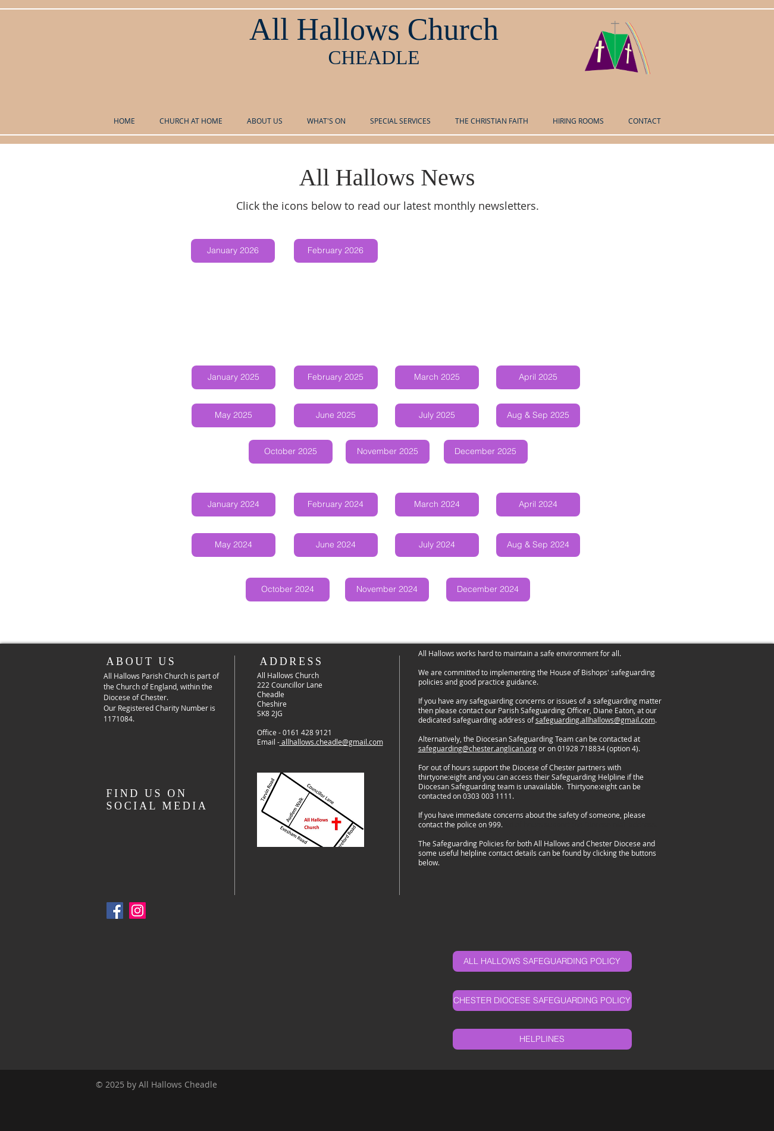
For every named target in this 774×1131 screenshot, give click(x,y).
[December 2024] (488, 589)
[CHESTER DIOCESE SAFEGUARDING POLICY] (542, 1000)
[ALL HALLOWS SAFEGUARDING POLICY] (542, 961)
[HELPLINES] (542, 1039)
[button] (265, 120)
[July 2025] (437, 415)
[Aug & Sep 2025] (538, 415)
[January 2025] (233, 377)
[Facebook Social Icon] (114, 910)
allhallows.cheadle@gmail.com (331, 741)
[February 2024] (336, 504)
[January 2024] (233, 504)
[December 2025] (486, 452)
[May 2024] (233, 545)
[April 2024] (538, 504)
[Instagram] (137, 910)
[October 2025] (291, 452)
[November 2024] (387, 589)
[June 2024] (336, 545)
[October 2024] (288, 589)
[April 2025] (538, 377)
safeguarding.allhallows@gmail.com (595, 719)
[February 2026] (336, 251)
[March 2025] (437, 377)
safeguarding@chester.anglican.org (477, 748)
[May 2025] (233, 415)
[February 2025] (336, 377)
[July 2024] (437, 545)
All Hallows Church (374, 29)
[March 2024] (437, 504)
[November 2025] (388, 452)
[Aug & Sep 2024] (538, 545)
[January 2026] (233, 251)
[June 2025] (336, 415)
